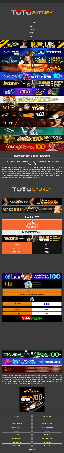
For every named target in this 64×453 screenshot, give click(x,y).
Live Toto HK (16, 420)
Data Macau (47, 434)
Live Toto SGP (47, 416)
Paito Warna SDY (17, 438)
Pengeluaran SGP (47, 423)
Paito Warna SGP (47, 438)
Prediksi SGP (16, 445)
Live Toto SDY (17, 416)
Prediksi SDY (47, 442)
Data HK (17, 434)
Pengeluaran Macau (47, 427)
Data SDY (16, 431)
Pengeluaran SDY (17, 423)
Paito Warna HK (16, 442)
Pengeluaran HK (16, 427)
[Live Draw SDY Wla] (32, 44)
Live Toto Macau (47, 420)
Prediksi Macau (32, 449)
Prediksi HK (47, 445)
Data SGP (47, 431)
